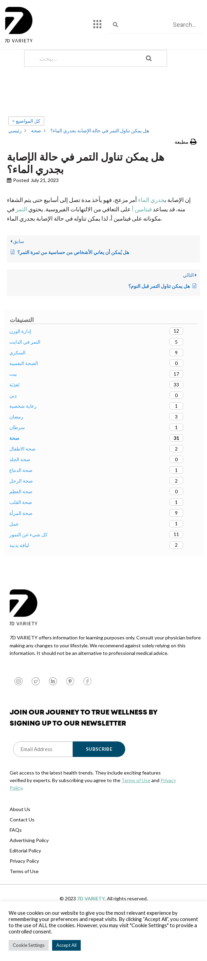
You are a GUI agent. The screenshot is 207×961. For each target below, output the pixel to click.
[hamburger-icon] (97, 24)
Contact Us (22, 845)
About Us (20, 834)
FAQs (16, 855)
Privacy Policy (24, 886)
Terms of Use (135, 805)
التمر (20, 234)
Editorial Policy (25, 876)
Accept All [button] (66, 945)
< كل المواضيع (26, 146)
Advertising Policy (29, 865)
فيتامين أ (142, 234)
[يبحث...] (87, 83)
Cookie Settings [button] (29, 945)
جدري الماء (151, 225)
